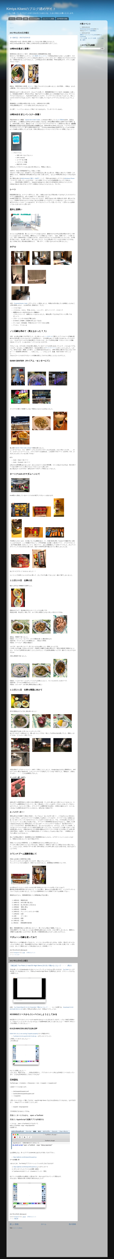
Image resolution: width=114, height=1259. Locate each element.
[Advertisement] (21, 1243)
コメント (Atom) (17, 1228)
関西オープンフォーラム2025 (88, 34)
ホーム (12, 18)
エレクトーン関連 (48, 18)
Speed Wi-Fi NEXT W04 (32, 119)
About (19, 18)
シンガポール (48, 336)
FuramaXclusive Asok (20, 303)
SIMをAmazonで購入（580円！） (31, 178)
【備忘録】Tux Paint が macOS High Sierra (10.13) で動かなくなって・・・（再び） (41, 965)
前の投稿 (72, 1224)
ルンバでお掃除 (35, 18)
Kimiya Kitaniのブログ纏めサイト (31, 9)
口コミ (30, 86)
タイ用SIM (60, 119)
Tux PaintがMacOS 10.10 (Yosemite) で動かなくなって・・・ (33, 1007)
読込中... (12, 23)
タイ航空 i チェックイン (40, 56)
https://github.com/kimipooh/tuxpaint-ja (24, 1157)
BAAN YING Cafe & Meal (23, 448)
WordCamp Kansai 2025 (87, 29)
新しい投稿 (14, 1224)
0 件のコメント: (31, 952)
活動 (25, 18)
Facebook (82, 36)
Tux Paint (66, 969)
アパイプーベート (50, 348)
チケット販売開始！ (91, 30)
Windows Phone (69, 178)
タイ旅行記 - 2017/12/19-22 (20, 38)
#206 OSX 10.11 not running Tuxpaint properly (24, 1033)
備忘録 (16, 1218)
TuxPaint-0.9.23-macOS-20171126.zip (24, 1036)
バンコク (16, 954)
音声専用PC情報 (62, 18)
